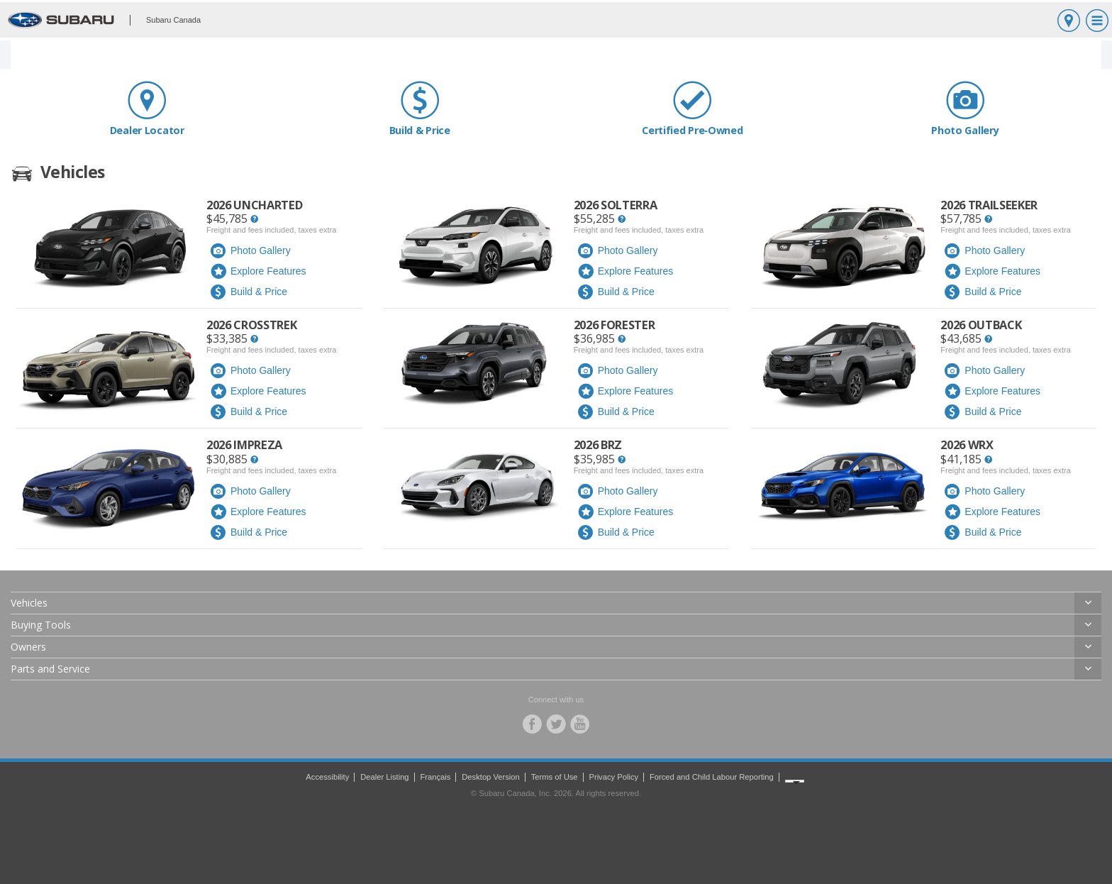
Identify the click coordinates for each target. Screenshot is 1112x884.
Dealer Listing (384, 777)
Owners (28, 646)
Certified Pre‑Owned (692, 108)
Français (435, 777)
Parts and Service (50, 668)
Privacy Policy (613, 777)
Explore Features (258, 271)
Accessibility (327, 777)
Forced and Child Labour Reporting (712, 777)
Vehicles (29, 602)
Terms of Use (554, 777)
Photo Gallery (966, 108)
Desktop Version (490, 777)
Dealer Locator (147, 108)
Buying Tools (41, 624)
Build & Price (420, 108)
